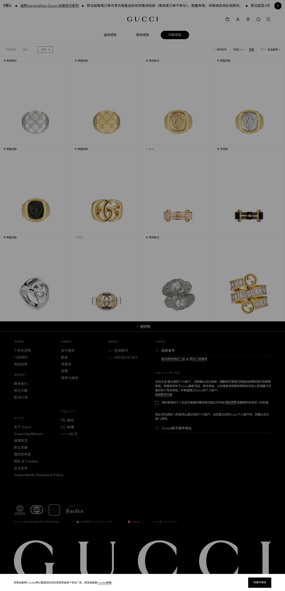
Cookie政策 (104, 582)
